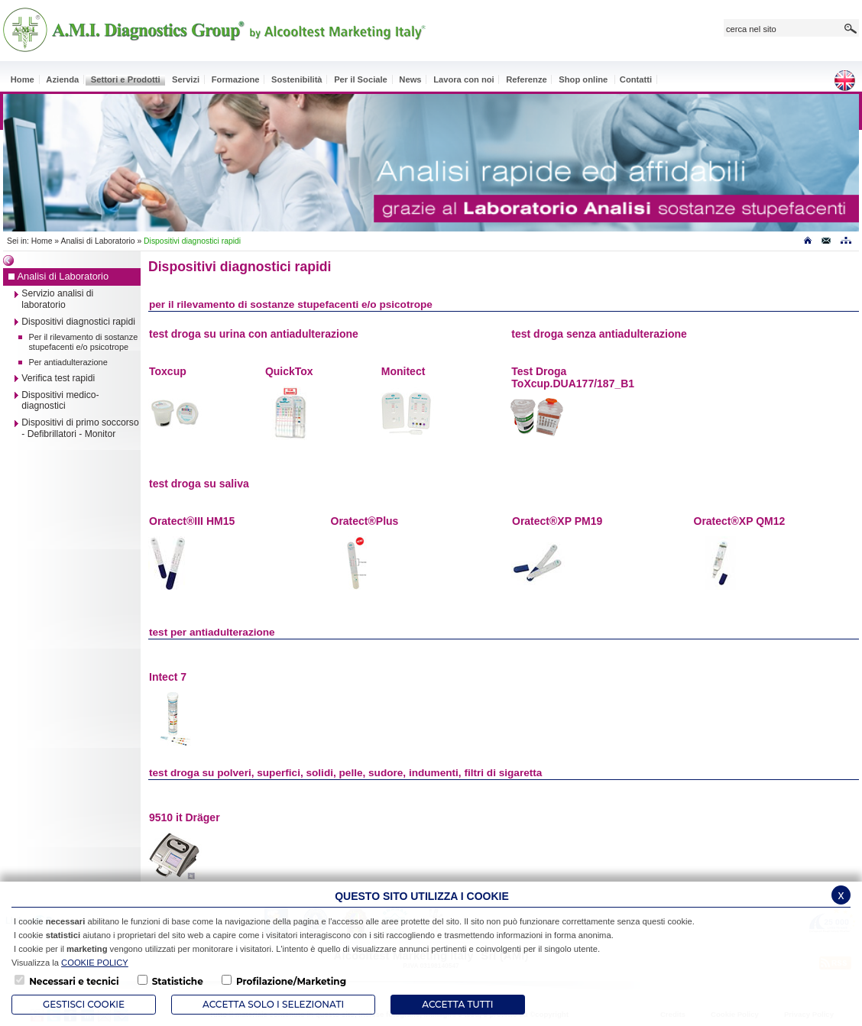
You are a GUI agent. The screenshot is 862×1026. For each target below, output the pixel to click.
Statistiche (177, 981)
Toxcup (167, 371)
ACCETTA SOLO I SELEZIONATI (273, 1004)
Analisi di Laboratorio (97, 241)
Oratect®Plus (365, 521)
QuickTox (289, 371)
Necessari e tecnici (73, 981)
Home (42, 241)
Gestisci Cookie (84, 1004)
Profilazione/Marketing (291, 981)
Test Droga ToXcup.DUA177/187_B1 (572, 377)
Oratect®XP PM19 (557, 521)
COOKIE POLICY (94, 962)
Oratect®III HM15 (192, 521)
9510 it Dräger (184, 817)
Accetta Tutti (457, 1004)
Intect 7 (167, 677)
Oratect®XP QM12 (740, 521)
